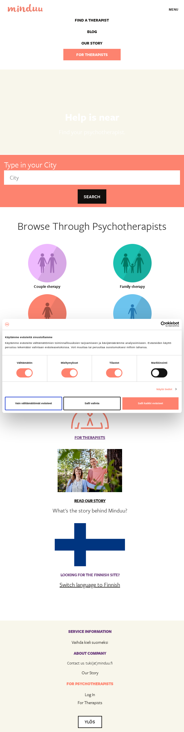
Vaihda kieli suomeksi (90, 642)
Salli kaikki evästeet (150, 403)
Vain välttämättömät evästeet (33, 403)
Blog (92, 31)
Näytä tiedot (164, 389)
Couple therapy (47, 286)
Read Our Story (89, 500)
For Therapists (90, 702)
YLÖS (90, 722)
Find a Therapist (92, 20)
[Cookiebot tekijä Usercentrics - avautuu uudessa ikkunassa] (154, 324)
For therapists (92, 54)
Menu (173, 9)
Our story (92, 43)
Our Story (90, 672)
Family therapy (132, 286)
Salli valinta (92, 403)
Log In (90, 694)
